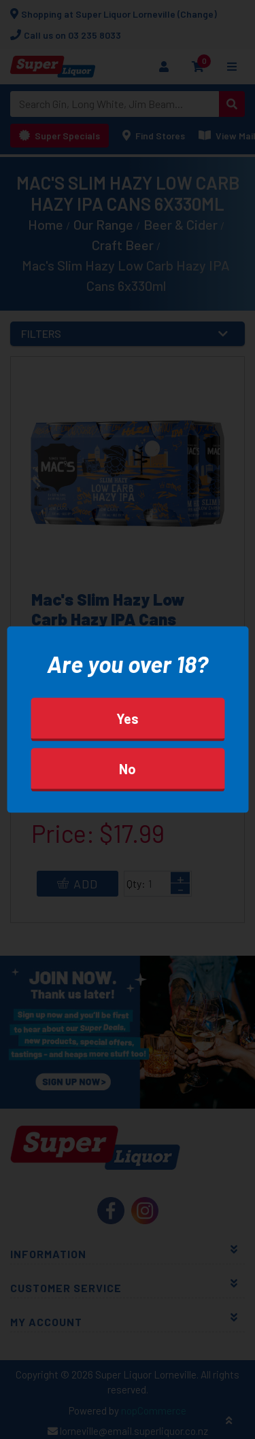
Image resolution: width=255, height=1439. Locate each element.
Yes (127, 718)
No (127, 769)
